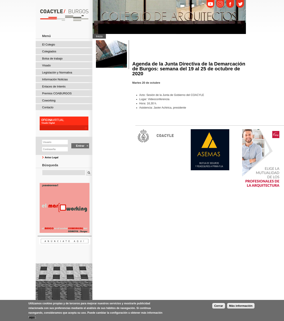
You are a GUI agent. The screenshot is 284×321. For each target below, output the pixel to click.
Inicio (99, 36)
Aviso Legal (51, 157)
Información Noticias (55, 79)
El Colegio (48, 44)
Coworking (48, 100)
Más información (241, 307)
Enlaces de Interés (54, 86)
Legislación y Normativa (57, 72)
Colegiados (49, 51)
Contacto (47, 107)
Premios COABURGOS (57, 93)
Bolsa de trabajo (52, 58)
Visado (46, 65)
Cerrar (218, 307)
